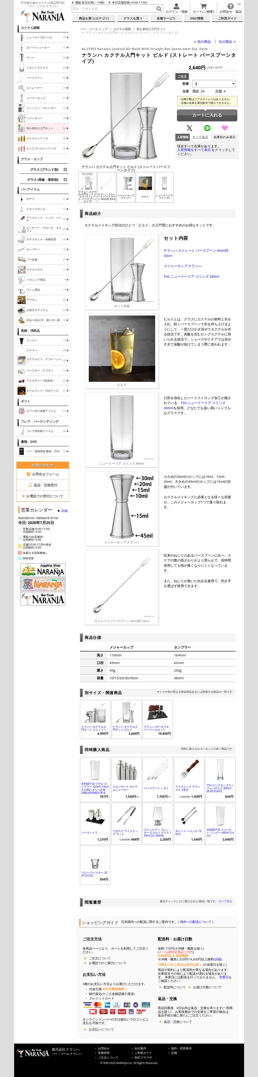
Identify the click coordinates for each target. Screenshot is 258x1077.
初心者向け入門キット (151, 29)
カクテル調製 (30, 28)
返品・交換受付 (42, 485)
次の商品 (226, 41)
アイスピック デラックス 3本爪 (187, 788)
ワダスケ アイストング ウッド (125, 832)
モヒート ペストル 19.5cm (188, 832)
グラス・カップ (32, 159)
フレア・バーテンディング (40, 421)
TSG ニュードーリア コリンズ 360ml (191, 276)
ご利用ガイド (143, 1052)
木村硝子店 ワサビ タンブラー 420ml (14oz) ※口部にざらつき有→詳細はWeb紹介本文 (95, 788)
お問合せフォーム (42, 474)
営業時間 (104, 1052)
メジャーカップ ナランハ (183, 266)
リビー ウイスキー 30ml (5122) (94, 874)
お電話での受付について (43, 496)
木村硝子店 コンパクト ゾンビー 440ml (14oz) (220, 832)
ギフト (25, 401)
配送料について (175, 987)
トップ (94, 29)
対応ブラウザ (143, 1057)
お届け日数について (207, 987)
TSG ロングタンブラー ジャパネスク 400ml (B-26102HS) (220, 788)
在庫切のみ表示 (225, 137)
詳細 (64, 511)
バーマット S (89, 833)
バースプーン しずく (156, 788)
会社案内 (140, 1048)
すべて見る (225, 901)
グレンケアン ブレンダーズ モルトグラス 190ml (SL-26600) (157, 832)
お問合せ (104, 1048)
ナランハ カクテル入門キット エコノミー (93, 728)
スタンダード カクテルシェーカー (125, 788)
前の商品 (204, 41)
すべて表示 (200, 137)
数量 (186, 84)
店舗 (174, 1052)
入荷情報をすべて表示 (194, 150)
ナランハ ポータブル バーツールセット (156, 728)
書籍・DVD (29, 442)
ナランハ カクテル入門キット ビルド (125, 728)
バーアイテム (30, 189)
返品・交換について (178, 1022)
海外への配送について (195, 922)
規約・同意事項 (181, 1048)
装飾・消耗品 (30, 331)
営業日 (224, 977)
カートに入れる (207, 115)
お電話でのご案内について (107, 963)
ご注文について (100, 958)
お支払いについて (101, 1029)
